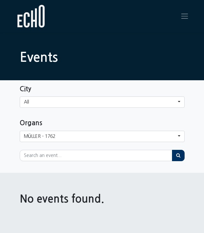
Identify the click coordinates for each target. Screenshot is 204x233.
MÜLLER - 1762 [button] (39, 136)
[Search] (178, 155)
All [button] (26, 102)
